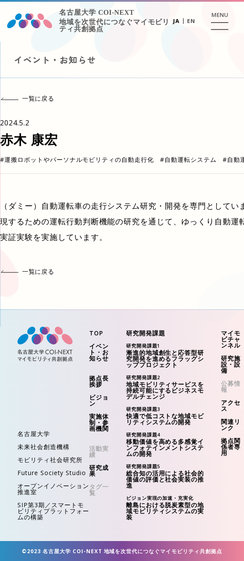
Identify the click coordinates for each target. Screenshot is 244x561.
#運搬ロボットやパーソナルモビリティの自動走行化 (77, 159)
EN (191, 21)
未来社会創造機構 (43, 447)
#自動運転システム (188, 159)
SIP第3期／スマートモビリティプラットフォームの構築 (53, 511)
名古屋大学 (33, 434)
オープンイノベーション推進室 (53, 489)
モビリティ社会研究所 (50, 460)
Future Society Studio (51, 473)
